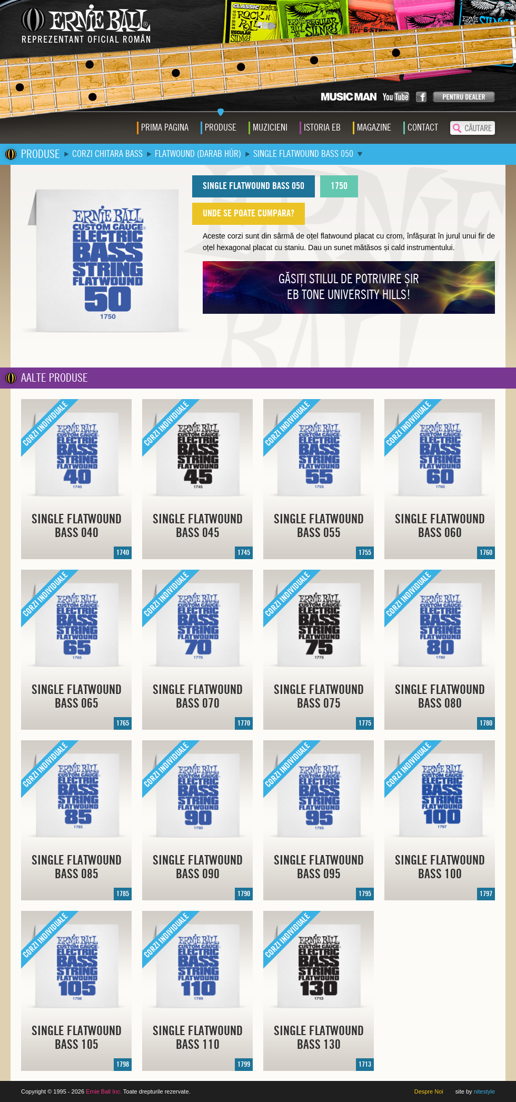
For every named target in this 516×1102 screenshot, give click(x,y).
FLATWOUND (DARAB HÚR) (198, 154)
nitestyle (484, 1091)
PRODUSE (40, 154)
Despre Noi (428, 1091)
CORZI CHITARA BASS (107, 154)
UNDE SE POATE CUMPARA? (248, 213)
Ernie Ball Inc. (104, 1091)
